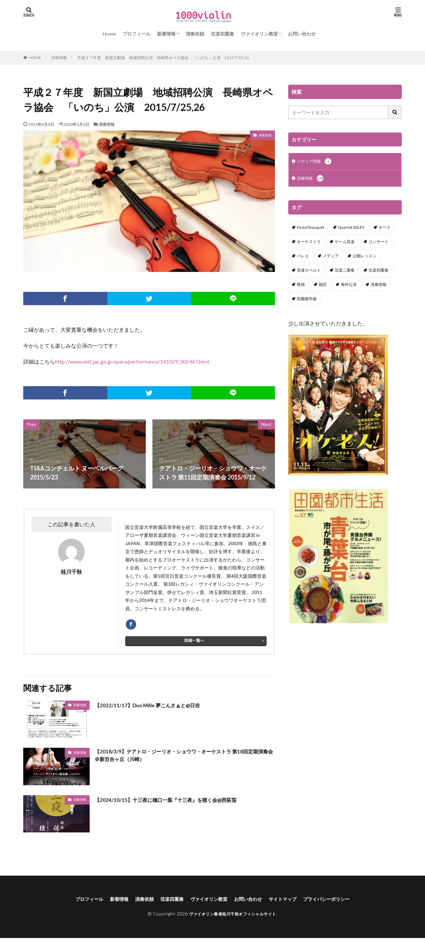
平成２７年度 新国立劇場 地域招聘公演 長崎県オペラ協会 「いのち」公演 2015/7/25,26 (163, 57)
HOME (35, 57)
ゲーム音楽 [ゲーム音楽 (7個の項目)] (345, 242)
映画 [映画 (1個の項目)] (301, 285)
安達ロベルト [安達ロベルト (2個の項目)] (309, 271)
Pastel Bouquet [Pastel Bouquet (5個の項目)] (310, 228)
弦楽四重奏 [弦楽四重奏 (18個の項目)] (378, 271)
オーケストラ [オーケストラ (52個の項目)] (309, 242)
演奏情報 (59, 57)
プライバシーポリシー (339, 902)
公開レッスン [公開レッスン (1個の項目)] (365, 257)
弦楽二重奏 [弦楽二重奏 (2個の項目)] (345, 271)
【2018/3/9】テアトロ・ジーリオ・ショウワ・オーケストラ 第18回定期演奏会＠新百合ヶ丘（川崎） (182, 760)
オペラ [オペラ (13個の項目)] (384, 228)
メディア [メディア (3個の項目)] (331, 257)
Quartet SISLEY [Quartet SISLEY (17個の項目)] (351, 228)
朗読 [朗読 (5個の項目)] (323, 285)
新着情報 (166, 34)
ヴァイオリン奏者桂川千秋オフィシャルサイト (232, 918)
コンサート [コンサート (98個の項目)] (378, 242)
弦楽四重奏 (222, 34)
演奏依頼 (195, 34)
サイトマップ (290, 902)
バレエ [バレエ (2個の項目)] (303, 257)
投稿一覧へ (194, 643)
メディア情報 (316, 162)
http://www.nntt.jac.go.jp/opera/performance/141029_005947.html (132, 361)
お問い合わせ (302, 34)
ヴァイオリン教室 (259, 34)
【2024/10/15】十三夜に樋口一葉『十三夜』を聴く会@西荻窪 (178, 802)
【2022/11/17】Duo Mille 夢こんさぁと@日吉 (156, 708)
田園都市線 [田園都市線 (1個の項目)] (307, 300)
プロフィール (136, 34)
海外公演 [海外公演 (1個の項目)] (349, 285)
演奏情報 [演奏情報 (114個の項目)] (378, 285)
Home (109, 34)
